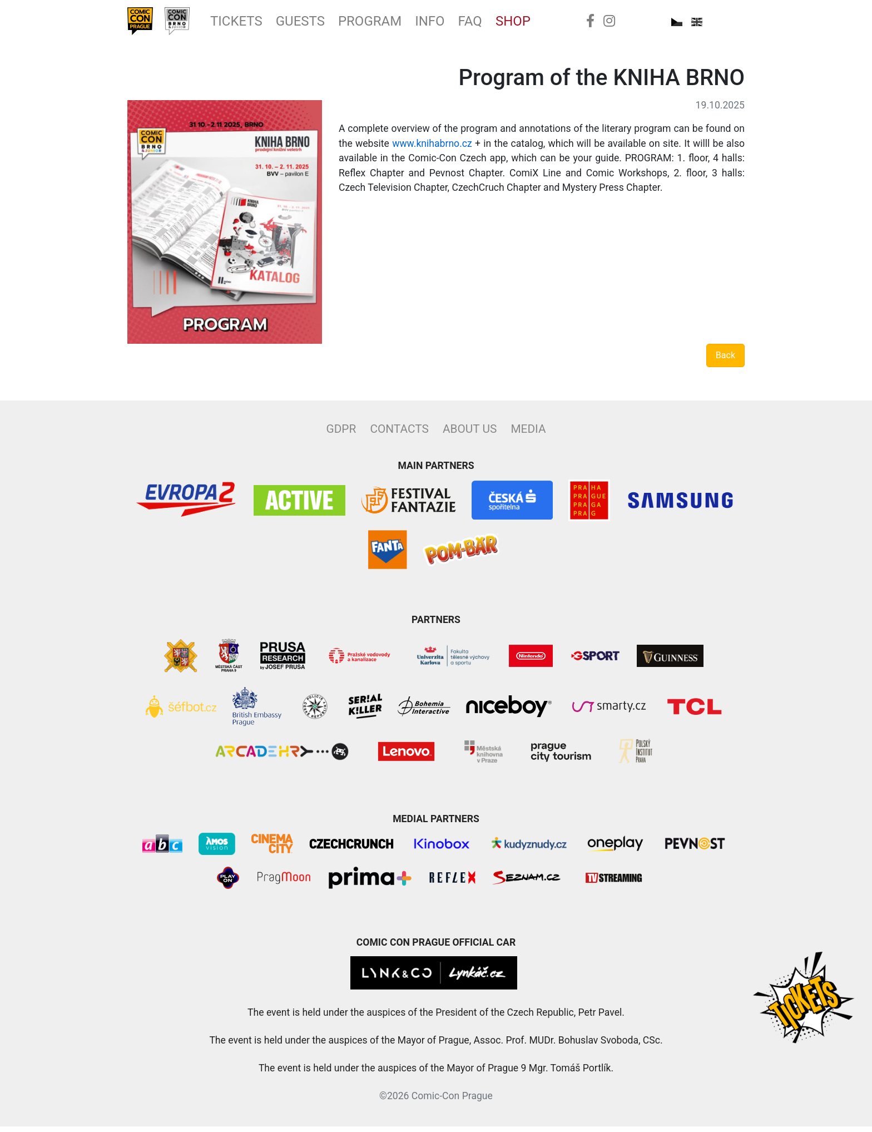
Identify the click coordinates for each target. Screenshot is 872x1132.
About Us (470, 434)
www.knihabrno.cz (432, 149)
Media (528, 434)
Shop (554, 24)
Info (464, 24)
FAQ (507, 24)
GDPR (341, 434)
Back (725, 360)
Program (397, 24)
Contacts (399, 434)
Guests (320, 24)
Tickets (249, 24)
